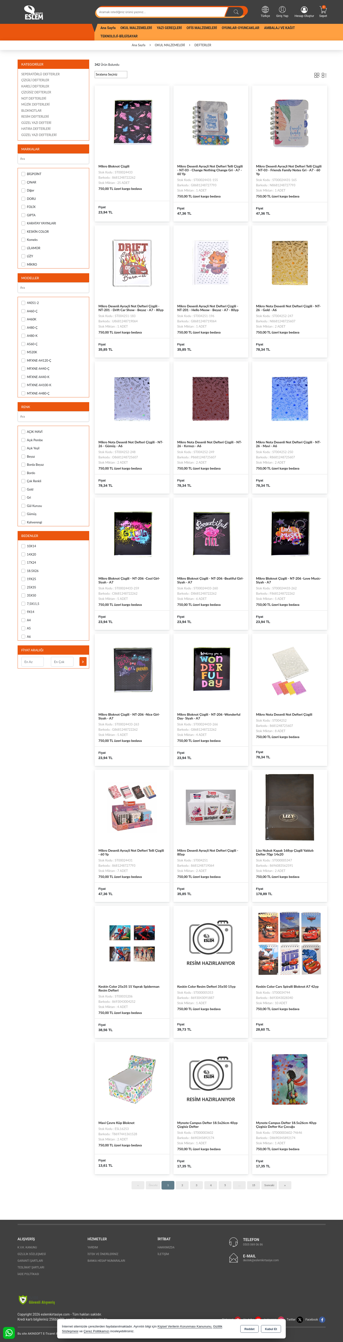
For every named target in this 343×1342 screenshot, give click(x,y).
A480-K (29, 336)
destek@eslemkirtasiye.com (261, 1260)
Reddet (250, 1329)
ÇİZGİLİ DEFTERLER (35, 80)
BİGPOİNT (31, 174)
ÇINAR (28, 182)
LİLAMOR (30, 248)
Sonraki (269, 1185)
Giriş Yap (282, 11)
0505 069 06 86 (253, 1244)
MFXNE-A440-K (35, 377)
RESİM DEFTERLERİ (35, 116)
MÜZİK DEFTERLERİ (35, 104)
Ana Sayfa (108, 28)
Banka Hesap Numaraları (106, 1260)
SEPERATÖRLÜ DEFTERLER (40, 74)
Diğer (27, 190)
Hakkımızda (165, 1247)
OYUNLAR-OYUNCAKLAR (240, 28)
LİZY (27, 256)
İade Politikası (28, 1274)
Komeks (29, 240)
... (239, 1185)
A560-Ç (29, 344)
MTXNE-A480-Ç (35, 393)
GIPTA (28, 215)
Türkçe (265, 11)
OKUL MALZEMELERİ (136, 28)
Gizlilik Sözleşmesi (32, 1254)
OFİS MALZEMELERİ (201, 28)
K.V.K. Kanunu (27, 1247)
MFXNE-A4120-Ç (36, 361)
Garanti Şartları (30, 1260)
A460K (28, 319)
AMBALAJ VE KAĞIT (279, 28)
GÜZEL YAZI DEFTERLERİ (39, 135)
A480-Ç (29, 328)
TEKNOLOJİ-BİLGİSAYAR (118, 36)
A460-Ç (29, 311)
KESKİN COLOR (35, 232)
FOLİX (28, 207)
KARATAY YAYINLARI (38, 223)
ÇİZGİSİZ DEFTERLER (36, 92)
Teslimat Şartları (31, 1267)
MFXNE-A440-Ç (35, 369)
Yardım (93, 1247)
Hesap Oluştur (304, 12)
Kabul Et (271, 1329)
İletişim (163, 1254)
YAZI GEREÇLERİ (169, 28)
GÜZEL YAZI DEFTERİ (36, 123)
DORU (28, 199)
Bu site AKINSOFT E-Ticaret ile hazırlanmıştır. (48, 1333)
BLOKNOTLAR (31, 110)
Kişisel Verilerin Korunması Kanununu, (184, 1326)
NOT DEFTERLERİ (33, 98)
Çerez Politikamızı (96, 1331)
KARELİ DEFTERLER (35, 86)
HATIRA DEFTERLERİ (36, 129)
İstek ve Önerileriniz (103, 1254)
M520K (29, 352)
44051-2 (30, 303)
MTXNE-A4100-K (36, 385)
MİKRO (29, 265)
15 (253, 1185)
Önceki (153, 1185)
